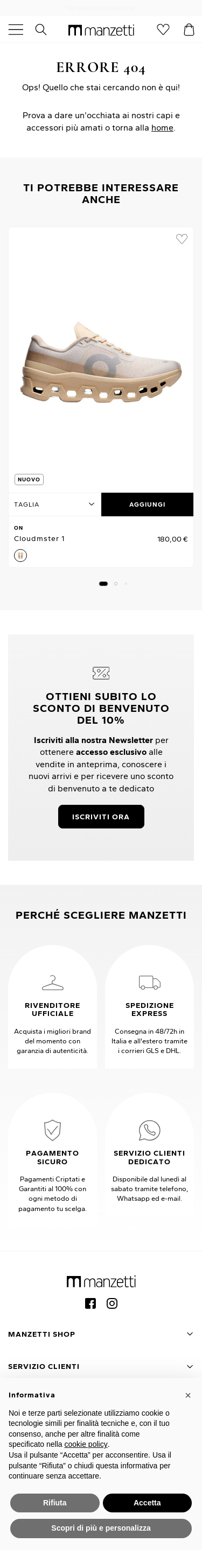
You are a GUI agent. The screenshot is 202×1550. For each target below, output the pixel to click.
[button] (103, 583)
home (162, 127)
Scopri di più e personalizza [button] (100, 1528)
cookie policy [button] (86, 1444)
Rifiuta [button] (55, 1502)
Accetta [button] (147, 1502)
